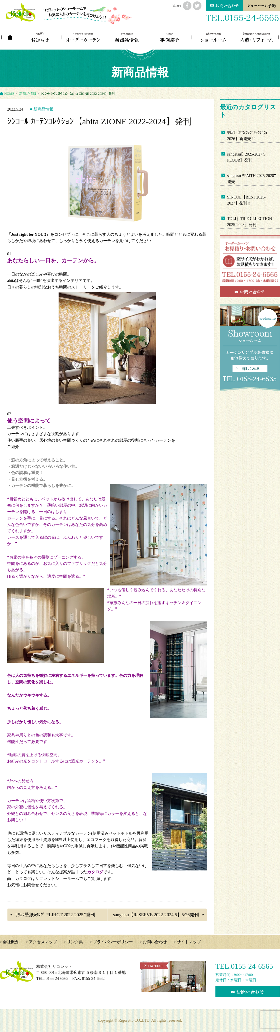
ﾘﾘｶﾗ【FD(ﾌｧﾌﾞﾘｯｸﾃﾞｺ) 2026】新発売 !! (247, 136)
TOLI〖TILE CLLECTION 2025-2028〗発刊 (249, 222)
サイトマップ (189, 942)
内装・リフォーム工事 (257, 37)
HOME (9, 94)
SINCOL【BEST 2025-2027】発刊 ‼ (246, 200)
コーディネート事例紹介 (170, 37)
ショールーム (213, 37)
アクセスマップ (43, 942)
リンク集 (75, 942)
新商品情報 (127, 37)
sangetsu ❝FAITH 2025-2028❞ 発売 (251, 179)
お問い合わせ (224, 5)
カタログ (95, 872)
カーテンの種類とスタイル (83, 37)
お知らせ (40, 37)
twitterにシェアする (197, 5)
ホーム (10, 37)
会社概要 (11, 942)
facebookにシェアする (187, 5)
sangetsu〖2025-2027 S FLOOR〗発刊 (246, 157)
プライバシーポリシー (113, 942)
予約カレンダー (261, 5)
